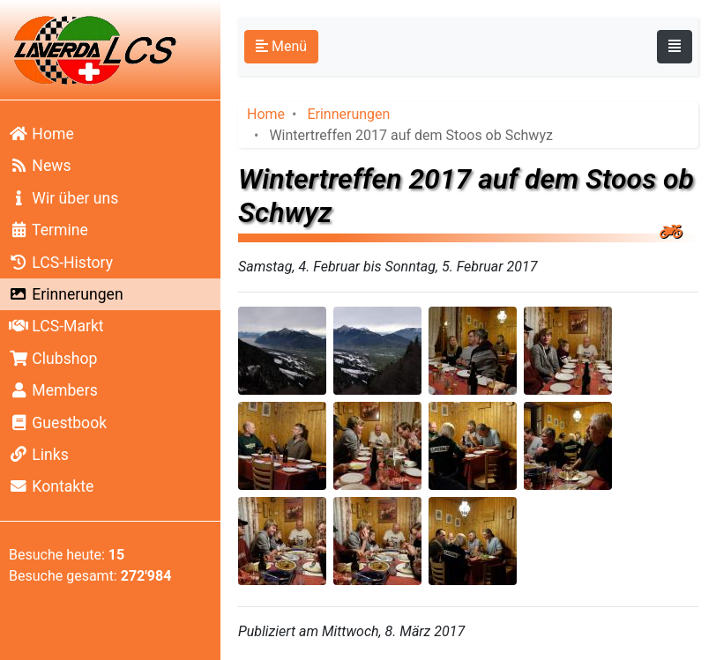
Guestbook (58, 423)
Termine (48, 230)
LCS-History (61, 262)
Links (39, 454)
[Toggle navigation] (674, 46)
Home (41, 134)
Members (53, 390)
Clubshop (53, 358)
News (40, 165)
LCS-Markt (56, 326)
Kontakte (51, 486)
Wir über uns (63, 198)
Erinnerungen (66, 294)
